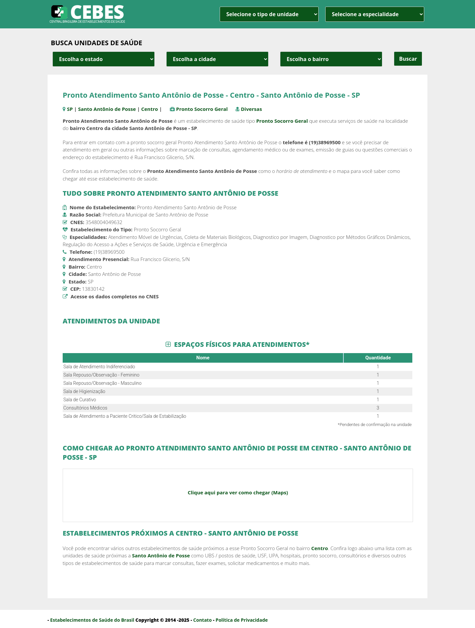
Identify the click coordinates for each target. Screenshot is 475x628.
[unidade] (269, 14)
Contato (202, 620)
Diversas (251, 109)
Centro (149, 109)
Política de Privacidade (242, 620)
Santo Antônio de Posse (107, 109)
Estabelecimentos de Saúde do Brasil (92, 620)
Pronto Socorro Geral (202, 109)
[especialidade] (374, 14)
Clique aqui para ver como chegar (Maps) (238, 492)
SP (70, 109)
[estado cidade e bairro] (103, 59)
